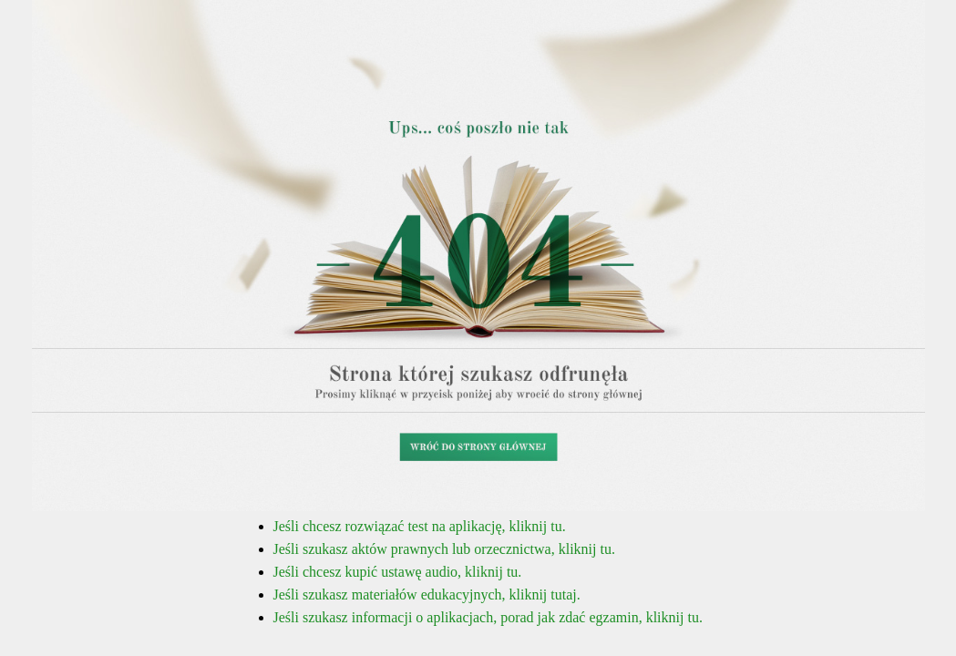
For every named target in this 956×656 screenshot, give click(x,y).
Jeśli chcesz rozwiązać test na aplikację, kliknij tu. (419, 526)
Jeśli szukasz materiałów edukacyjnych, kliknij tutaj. (427, 594)
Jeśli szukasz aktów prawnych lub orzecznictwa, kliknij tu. (444, 549)
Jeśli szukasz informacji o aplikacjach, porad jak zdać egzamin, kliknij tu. (488, 617)
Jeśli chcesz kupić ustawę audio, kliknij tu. (397, 571)
